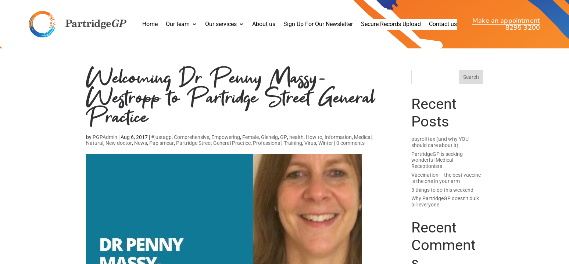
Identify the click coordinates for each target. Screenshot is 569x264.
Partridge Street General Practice (213, 150)
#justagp (161, 144)
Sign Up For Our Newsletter (318, 24)
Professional (267, 150)
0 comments (350, 150)
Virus (310, 150)
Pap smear (161, 150)
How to (314, 144)
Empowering (225, 144)
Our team (178, 24)
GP (283, 144)
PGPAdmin (105, 144)
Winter (325, 150)
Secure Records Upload (391, 24)
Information (338, 144)
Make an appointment (506, 21)
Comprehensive (191, 144)
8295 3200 (522, 27)
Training (293, 150)
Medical (363, 144)
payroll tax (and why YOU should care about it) (440, 142)
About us (263, 24)
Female (250, 144)
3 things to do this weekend (442, 190)
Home (150, 24)
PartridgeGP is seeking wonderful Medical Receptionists (437, 160)
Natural (94, 150)
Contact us (443, 24)
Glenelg (269, 144)
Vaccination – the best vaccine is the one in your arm (446, 178)
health (296, 144)
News (140, 150)
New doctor (118, 150)
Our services (221, 24)
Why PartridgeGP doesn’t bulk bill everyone (445, 201)
